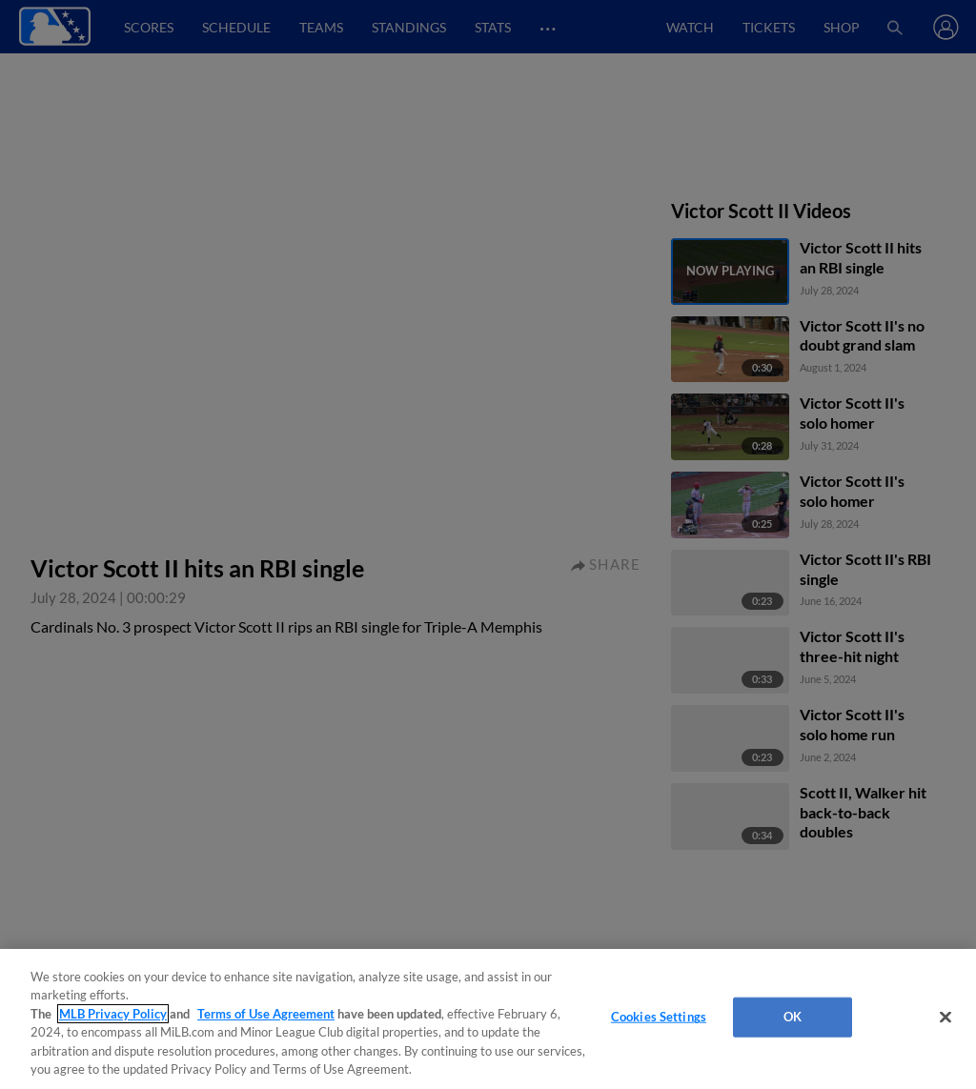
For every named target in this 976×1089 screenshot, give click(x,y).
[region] (488, 1019)
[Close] (945, 1018)
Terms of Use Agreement (266, 1013)
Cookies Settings (658, 1016)
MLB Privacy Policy (113, 1013)
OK (792, 1016)
